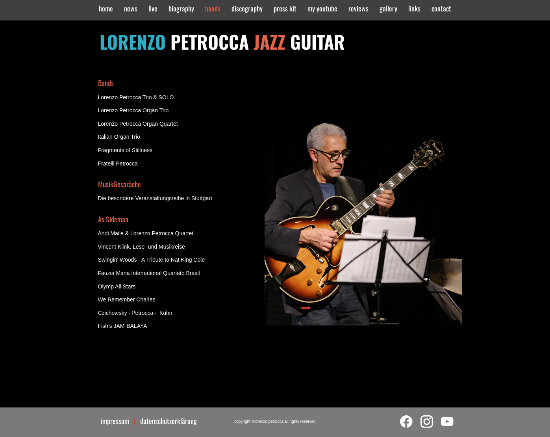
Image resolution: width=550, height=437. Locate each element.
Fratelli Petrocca (118, 163)
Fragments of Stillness (125, 150)
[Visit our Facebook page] (406, 421)
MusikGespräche (119, 184)
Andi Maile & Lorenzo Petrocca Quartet (146, 233)
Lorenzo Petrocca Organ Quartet (138, 124)
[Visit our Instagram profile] (426, 421)
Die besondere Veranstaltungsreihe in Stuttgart (155, 198)
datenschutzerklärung (168, 421)
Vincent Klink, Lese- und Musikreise (141, 247)
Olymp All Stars (117, 286)
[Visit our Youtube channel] (447, 421)
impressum (117, 421)
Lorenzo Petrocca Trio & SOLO (136, 97)
